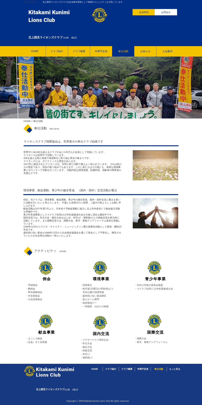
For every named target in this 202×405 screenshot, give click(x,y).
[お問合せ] (166, 12)
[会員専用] (144, 12)
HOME (27, 121)
